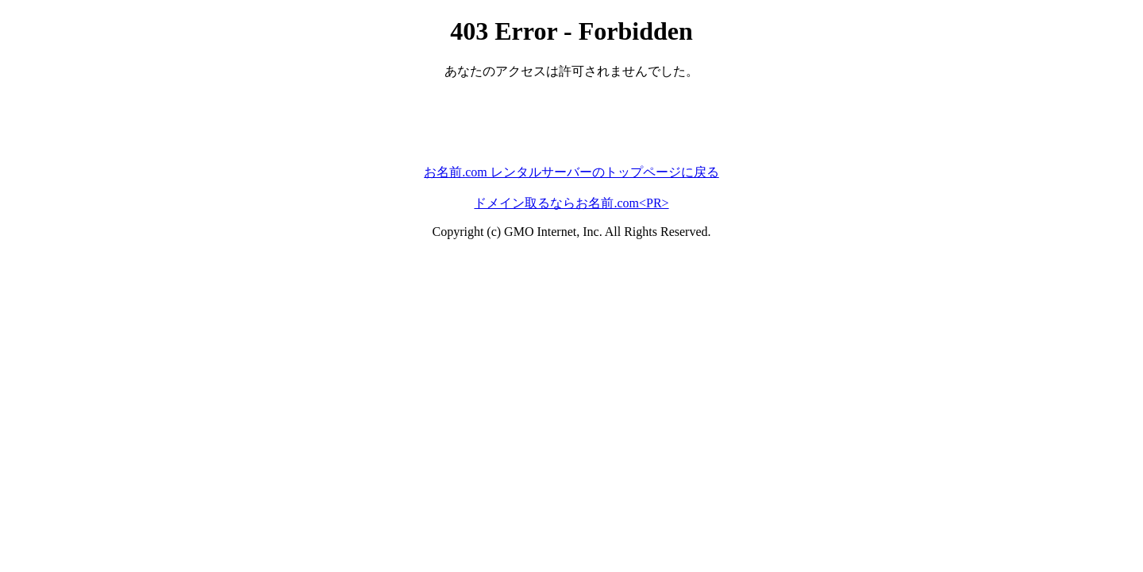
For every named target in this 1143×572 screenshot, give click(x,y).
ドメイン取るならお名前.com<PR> (571, 203)
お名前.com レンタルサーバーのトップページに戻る (571, 172)
